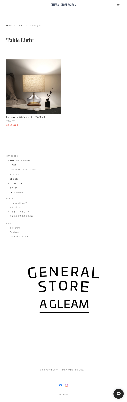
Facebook (14, 232)
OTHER (14, 188)
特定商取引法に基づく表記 (21, 216)
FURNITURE (16, 183)
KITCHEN (15, 174)
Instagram (15, 228)
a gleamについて (18, 203)
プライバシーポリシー (19, 211)
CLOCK (14, 179)
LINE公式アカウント (19, 236)
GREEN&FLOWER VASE (23, 169)
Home (9, 25)
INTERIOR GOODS (20, 160)
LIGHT (21, 25)
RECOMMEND (17, 192)
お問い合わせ (15, 207)
